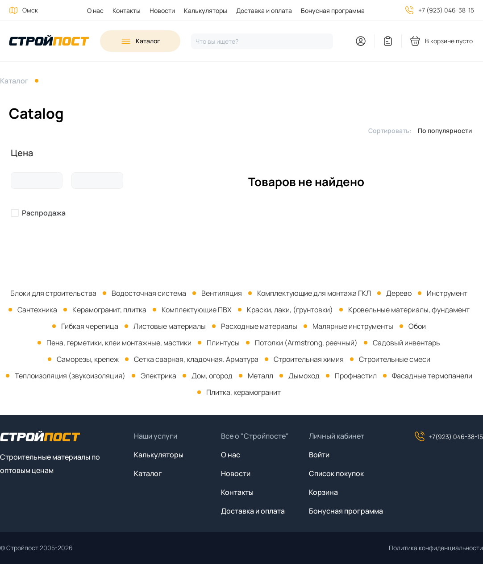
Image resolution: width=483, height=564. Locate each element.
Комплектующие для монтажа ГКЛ (314, 293)
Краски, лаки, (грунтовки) (290, 310)
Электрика (158, 376)
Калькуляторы (205, 10)
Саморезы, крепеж (88, 359)
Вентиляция (221, 293)
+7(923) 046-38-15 (448, 436)
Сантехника (37, 310)
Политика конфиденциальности (436, 547)
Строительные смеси (394, 359)
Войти (319, 455)
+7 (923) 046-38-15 (446, 10)
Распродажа (44, 213)
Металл (260, 376)
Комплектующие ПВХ (197, 310)
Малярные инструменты (352, 326)
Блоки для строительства (53, 293)
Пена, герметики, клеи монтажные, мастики (119, 343)
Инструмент (447, 293)
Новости (162, 10)
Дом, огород (212, 376)
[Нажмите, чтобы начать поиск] (262, 41)
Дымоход (304, 376)
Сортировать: (390, 130)
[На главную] (49, 41)
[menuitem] (91, 10)
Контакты (126, 10)
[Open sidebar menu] (140, 41)
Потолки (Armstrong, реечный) (306, 343)
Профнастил (356, 376)
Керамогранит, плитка (109, 310)
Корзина (323, 492)
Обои (417, 326)
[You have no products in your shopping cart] (442, 41)
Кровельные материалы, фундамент (409, 310)
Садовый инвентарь (406, 343)
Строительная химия (309, 359)
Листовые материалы (169, 326)
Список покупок (336, 473)
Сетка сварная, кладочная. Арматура (196, 359)
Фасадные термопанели (432, 376)
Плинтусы (223, 343)
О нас (95, 10)
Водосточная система (149, 293)
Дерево (399, 293)
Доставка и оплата (264, 10)
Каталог (14, 81)
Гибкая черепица (89, 326)
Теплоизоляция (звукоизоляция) (70, 376)
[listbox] (447, 130)
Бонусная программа (333, 10)
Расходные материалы (259, 326)
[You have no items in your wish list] (388, 41)
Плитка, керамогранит (243, 392)
